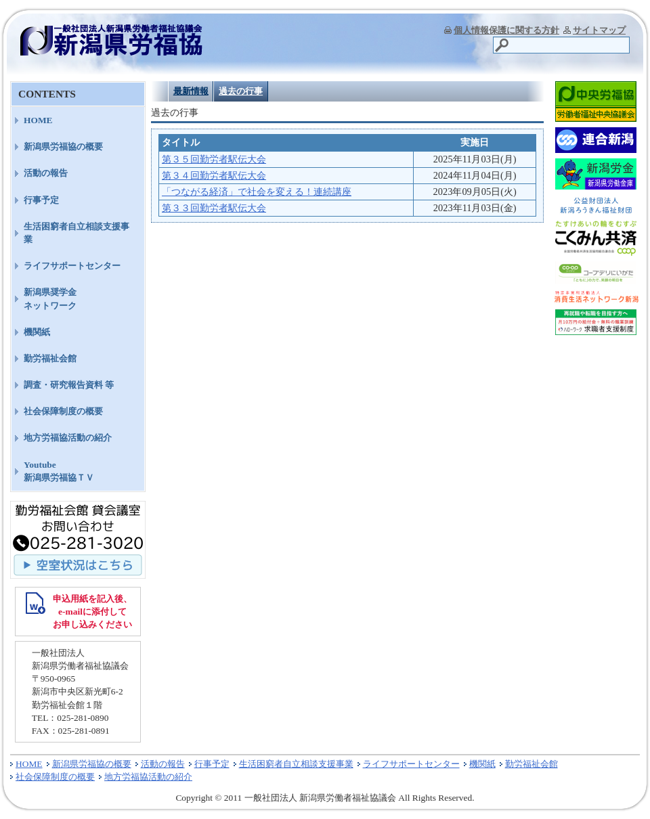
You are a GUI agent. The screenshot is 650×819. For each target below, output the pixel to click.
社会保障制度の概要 (63, 411)
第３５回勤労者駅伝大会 (214, 159)
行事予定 (41, 200)
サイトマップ (599, 30)
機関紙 (37, 332)
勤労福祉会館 (50, 358)
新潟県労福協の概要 (63, 146)
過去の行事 (241, 91)
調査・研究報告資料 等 (69, 385)
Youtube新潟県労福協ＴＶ (59, 471)
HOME (38, 120)
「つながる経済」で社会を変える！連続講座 (256, 191)
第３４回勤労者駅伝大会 (214, 175)
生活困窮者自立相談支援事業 (76, 232)
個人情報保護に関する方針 (506, 30)
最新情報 (191, 91)
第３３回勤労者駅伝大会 (214, 207)
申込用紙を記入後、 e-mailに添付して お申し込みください (92, 611)
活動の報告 (46, 173)
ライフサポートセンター (72, 266)
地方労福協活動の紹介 (68, 438)
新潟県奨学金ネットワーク (50, 298)
